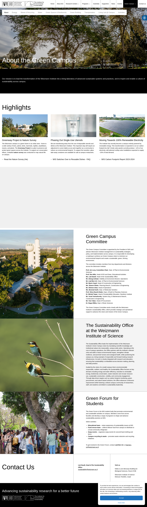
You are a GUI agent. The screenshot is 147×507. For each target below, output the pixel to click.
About (6, 12)
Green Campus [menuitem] (130, 4)
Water (40, 12)
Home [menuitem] (52, 4)
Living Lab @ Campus (107, 12)
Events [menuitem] (119, 4)
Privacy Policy (121, 502)
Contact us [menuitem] (142, 4)
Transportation (90, 12)
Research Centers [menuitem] (73, 4)
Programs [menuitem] (86, 4)
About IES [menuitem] (60, 4)
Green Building (75, 12)
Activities (121, 12)
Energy (14, 12)
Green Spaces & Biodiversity (56, 12)
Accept (121, 498)
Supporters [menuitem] (105, 4)
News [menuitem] (113, 4)
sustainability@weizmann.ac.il (88, 469)
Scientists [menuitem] (96, 4)
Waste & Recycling (27, 12)
